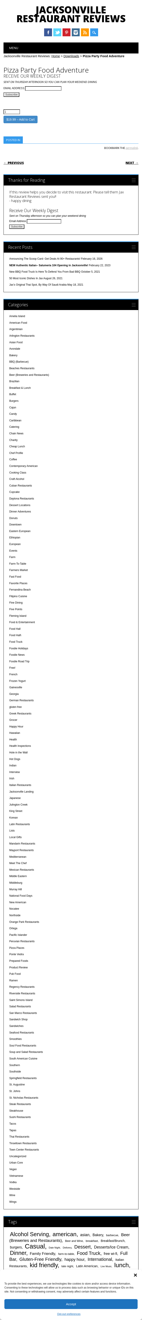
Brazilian (14, 381)
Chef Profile (16, 453)
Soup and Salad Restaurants (26, 1052)
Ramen (13, 980)
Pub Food (15, 973)
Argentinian (16, 329)
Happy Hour (16, 726)
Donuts (13, 518)
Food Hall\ (15, 635)
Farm (12, 557)
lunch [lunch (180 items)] (121, 1265)
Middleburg (15, 882)
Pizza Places (16, 947)
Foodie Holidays (18, 648)
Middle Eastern (18, 876)
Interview (14, 772)
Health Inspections (20, 745)
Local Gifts (15, 837)
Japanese (15, 798)
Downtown (15, 524)
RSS (85, 32)
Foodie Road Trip (19, 661)
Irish (11, 778)
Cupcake (14, 492)
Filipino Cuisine (18, 596)
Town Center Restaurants (24, 1149)
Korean (13, 817)
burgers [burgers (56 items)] (16, 1247)
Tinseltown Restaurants (23, 1143)
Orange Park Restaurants (24, 921)
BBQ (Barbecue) (19, 361)
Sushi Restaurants (20, 1117)
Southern (14, 1065)
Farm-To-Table (17, 563)
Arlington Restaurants (21, 335)
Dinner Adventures (20, 511)
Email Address (14, 88)
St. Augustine (17, 1084)
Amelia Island (17, 316)
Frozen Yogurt (17, 681)
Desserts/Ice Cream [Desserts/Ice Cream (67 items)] (111, 1247)
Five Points (15, 609)
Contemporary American (23, 466)
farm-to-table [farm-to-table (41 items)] (66, 1254)
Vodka (12, 1182)
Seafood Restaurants (21, 1032)
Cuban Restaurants (20, 485)
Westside (14, 1188)
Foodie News (17, 654)
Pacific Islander (18, 934)
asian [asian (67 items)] (84, 1235)
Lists (12, 830)
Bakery (13, 355)
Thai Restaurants (19, 1136)
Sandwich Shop (18, 1019)
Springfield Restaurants (23, 1078)
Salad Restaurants (20, 1006)
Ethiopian (14, 537)
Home (56, 56)
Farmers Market (18, 570)
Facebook (48, 32)
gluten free (15, 707)
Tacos (12, 1123)
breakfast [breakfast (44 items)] (92, 1241)
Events (13, 550)
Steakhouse (16, 1110)
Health (13, 739)
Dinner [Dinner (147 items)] (18, 1253)
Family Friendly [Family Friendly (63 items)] (42, 1253)
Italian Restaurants (20, 785)
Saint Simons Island (20, 1000)
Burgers (13, 400)
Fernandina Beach (20, 589)
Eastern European (20, 531)
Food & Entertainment (22, 622)
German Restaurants (21, 700)
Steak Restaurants (20, 1104)
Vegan (13, 1169)
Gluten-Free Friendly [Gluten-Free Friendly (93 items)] (40, 1259)
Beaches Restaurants (21, 368)
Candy (13, 413)
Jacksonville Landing (21, 791)
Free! (12, 667)
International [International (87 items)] (100, 1259)
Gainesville (15, 687)
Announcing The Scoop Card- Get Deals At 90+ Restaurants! (44, 258)
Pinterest (66, 32)
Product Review (18, 967)
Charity (13, 440)
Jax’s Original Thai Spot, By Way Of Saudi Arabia (38, 284)
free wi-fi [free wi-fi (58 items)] (110, 1254)
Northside (14, 915)
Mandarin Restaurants (22, 843)
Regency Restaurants (21, 986)
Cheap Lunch (17, 446)
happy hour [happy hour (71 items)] (74, 1259)
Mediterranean (17, 856)
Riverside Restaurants (22, 993)
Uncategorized (17, 1156)
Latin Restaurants (19, 824)
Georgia (14, 694)
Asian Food (16, 342)
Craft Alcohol (16, 479)
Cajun (12, 407)
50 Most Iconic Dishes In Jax (26, 278)
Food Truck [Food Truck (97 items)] (88, 1253)
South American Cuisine (23, 1058)
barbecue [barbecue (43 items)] (112, 1235)
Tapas (12, 1130)
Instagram (76, 32)
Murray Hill (15, 889)
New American (17, 902)
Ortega (13, 928)
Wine (12, 1195)
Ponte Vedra (16, 954)
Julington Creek (18, 804)
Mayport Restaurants (21, 850)
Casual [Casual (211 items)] (35, 1246)
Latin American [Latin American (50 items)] (86, 1266)
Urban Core (16, 1162)
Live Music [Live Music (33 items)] (106, 1266)
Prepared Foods (18, 960)
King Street (15, 811)
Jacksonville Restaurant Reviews (71, 14)
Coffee (13, 459)
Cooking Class (17, 472)
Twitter (57, 32)
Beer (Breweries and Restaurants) (29, 374)
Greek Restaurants (20, 713)
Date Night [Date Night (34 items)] (54, 1247)
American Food (18, 322)
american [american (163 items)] (64, 1234)
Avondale (14, 348)
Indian (12, 765)
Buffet (12, 394)
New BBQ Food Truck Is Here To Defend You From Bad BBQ (44, 271)
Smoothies (15, 1039)
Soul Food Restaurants (22, 1045)
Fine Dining (16, 602)
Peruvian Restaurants (21, 941)
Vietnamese (16, 1175)
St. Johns (14, 1091)
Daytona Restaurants (21, 498)
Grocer (13, 720)
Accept (71, 1304)
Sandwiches (16, 1026)
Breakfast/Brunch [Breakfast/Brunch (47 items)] (113, 1241)
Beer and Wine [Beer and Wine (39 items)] (74, 1241)
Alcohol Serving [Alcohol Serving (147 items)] (29, 1234)
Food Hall (14, 628)
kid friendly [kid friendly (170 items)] (44, 1265)
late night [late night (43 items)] (67, 1266)
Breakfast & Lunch (20, 387)
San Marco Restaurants (23, 1013)
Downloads (71, 56)
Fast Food (15, 576)
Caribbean (15, 420)
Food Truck (15, 641)
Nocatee (14, 908)
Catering (14, 426)
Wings (12, 1201)
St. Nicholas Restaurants (23, 1097)
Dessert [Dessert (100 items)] (82, 1247)
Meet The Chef (18, 863)
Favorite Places (18, 583)
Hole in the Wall (18, 752)
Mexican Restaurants (21, 869)
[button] (135, 1275)
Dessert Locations (19, 505)
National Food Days (20, 895)
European (15, 544)
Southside (15, 1071)
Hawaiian (14, 732)
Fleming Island (17, 615)
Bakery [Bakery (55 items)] (98, 1235)
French (13, 674)
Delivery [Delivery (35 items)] (67, 1247)
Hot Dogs (14, 759)
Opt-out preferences (69, 1314)
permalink (132, 148)
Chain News (16, 433)
